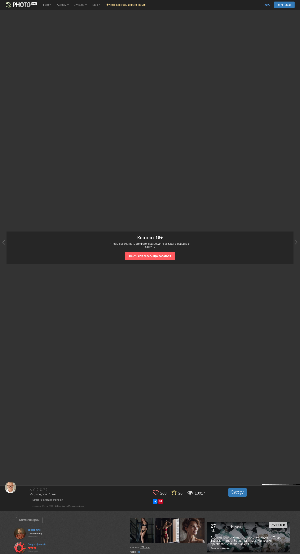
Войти (266, 5)
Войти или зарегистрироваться (150, 256)
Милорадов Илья (42, 494)
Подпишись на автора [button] (238, 492)
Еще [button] (96, 4)
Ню (138, 552)
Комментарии (29, 520)
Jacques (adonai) (37, 544)
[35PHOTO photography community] (21, 5)
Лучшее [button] (80, 4)
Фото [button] (46, 4)
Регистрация (284, 4)
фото (145, 547)
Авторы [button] (63, 4)
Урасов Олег (34, 530)
